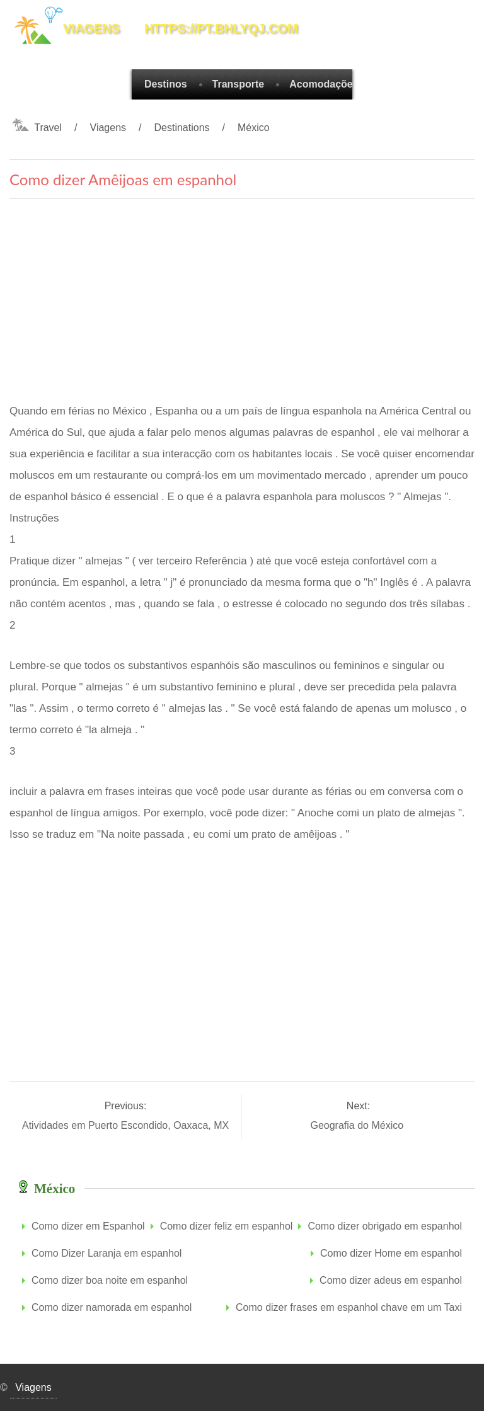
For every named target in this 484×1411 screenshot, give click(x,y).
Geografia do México (358, 1125)
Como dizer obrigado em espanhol (385, 1226)
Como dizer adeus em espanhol (391, 1280)
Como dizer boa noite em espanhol (110, 1280)
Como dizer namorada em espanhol (112, 1307)
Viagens (108, 127)
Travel (48, 127)
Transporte (238, 84)
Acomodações (323, 84)
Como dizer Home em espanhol (391, 1253)
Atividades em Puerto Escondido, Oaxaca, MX (127, 1125)
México (254, 127)
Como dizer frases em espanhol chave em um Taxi (349, 1307)
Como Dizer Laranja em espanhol (107, 1253)
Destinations (182, 127)
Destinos (165, 84)
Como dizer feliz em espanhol (226, 1226)
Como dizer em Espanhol (88, 1226)
